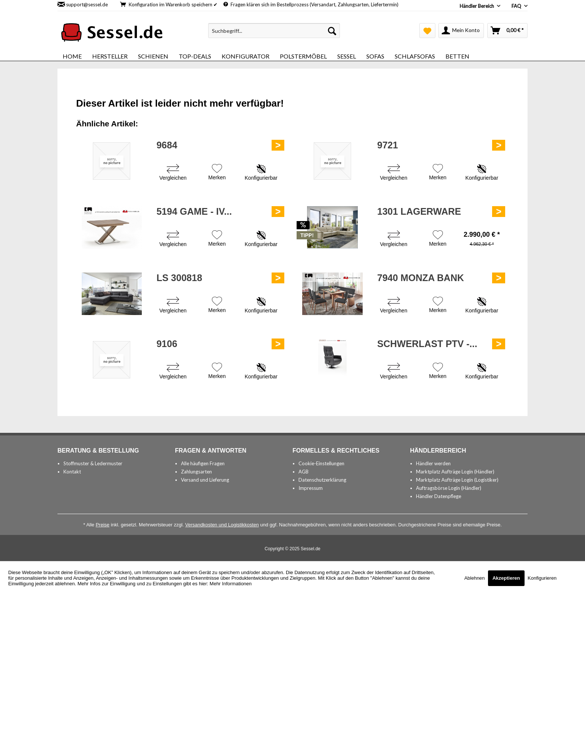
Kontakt (72, 472)
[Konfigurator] (245, 56)
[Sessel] (346, 56)
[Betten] (457, 56)
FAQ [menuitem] (517, 6)
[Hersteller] (110, 56)
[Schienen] (153, 56)
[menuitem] (274, 30)
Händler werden (433, 463)
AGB (303, 472)
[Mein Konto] (461, 30)
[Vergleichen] (173, 173)
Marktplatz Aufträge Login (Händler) (455, 472)
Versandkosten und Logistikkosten (222, 525)
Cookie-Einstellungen (321, 463)
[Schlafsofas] (415, 56)
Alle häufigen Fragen (203, 463)
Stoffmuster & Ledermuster (92, 463)
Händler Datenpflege (438, 496)
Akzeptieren (506, 578)
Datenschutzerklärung (322, 480)
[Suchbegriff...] (274, 30)
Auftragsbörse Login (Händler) (448, 488)
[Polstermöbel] (303, 56)
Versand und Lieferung (205, 480)
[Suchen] (332, 30)
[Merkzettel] (427, 30)
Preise (102, 525)
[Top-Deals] (194, 56)
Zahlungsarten (196, 472)
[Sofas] (375, 56)
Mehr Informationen (231, 583)
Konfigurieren (542, 578)
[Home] (72, 56)
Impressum (310, 488)
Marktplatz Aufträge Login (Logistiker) (457, 480)
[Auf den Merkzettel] (217, 173)
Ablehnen (475, 578)
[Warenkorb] (507, 30)
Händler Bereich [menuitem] (477, 6)
